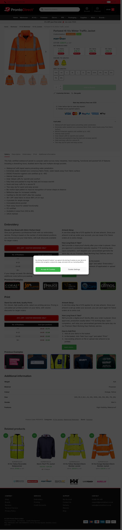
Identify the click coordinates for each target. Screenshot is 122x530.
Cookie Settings (74, 269)
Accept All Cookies (48, 269)
